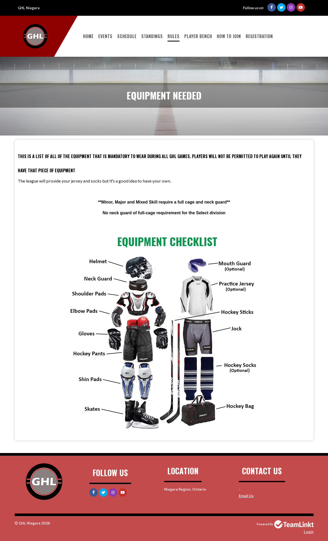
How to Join (229, 36)
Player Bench (198, 36)
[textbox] (164, 289)
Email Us (246, 495)
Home (88, 36)
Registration (259, 36)
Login (309, 531)
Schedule (127, 36)
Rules (174, 36)
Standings (152, 36)
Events (105, 36)
